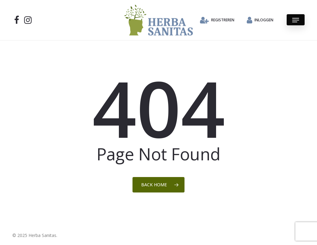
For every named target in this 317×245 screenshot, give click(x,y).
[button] (296, 20)
